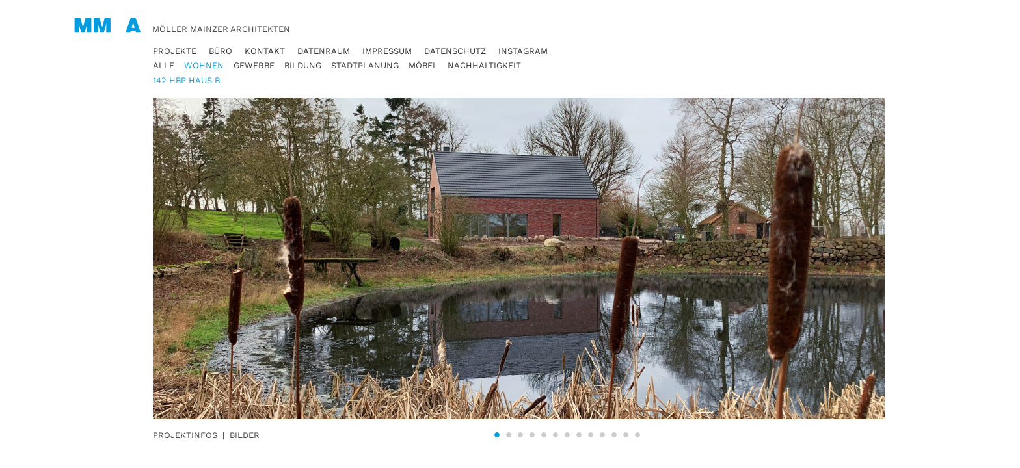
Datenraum (323, 51)
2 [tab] (508, 434)
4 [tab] (532, 434)
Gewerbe (254, 65)
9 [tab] (590, 434)
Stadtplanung (365, 65)
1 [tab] (497, 434)
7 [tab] (567, 434)
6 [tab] (555, 434)
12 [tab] (625, 434)
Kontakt (265, 51)
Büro (220, 51)
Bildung (302, 65)
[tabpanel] (567, 258)
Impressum (387, 51)
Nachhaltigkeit (484, 65)
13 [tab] (637, 434)
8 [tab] (579, 434)
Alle (163, 65)
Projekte (174, 51)
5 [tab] (543, 434)
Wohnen (204, 65)
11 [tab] (614, 434)
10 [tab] (602, 434)
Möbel (423, 65)
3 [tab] (520, 434)
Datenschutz (455, 51)
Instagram (523, 51)
